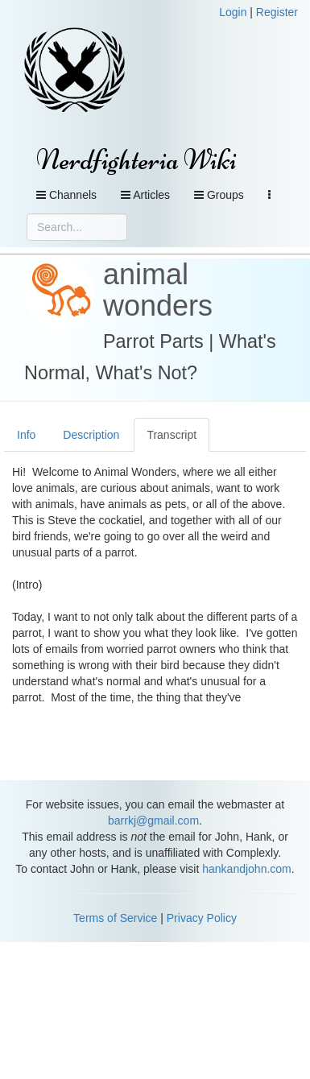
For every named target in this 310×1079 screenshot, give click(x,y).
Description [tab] (91, 434)
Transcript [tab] (171, 434)
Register (277, 12)
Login (232, 12)
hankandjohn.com (246, 868)
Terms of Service (115, 918)
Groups (219, 194)
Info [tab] (26, 434)
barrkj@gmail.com (153, 820)
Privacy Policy (202, 918)
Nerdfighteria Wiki (136, 160)
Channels (66, 194)
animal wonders (158, 290)
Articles (145, 194)
